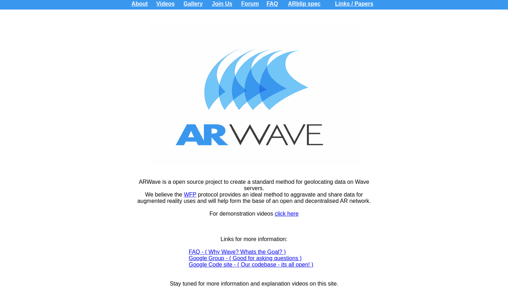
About (140, 4)
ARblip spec (304, 4)
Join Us (222, 4)
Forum (250, 4)
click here (287, 214)
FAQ (272, 4)
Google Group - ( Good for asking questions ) (245, 258)
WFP (190, 195)
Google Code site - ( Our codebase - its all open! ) (251, 265)
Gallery (192, 4)
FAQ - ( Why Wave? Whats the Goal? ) (237, 252)
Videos (165, 4)
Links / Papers (354, 4)
